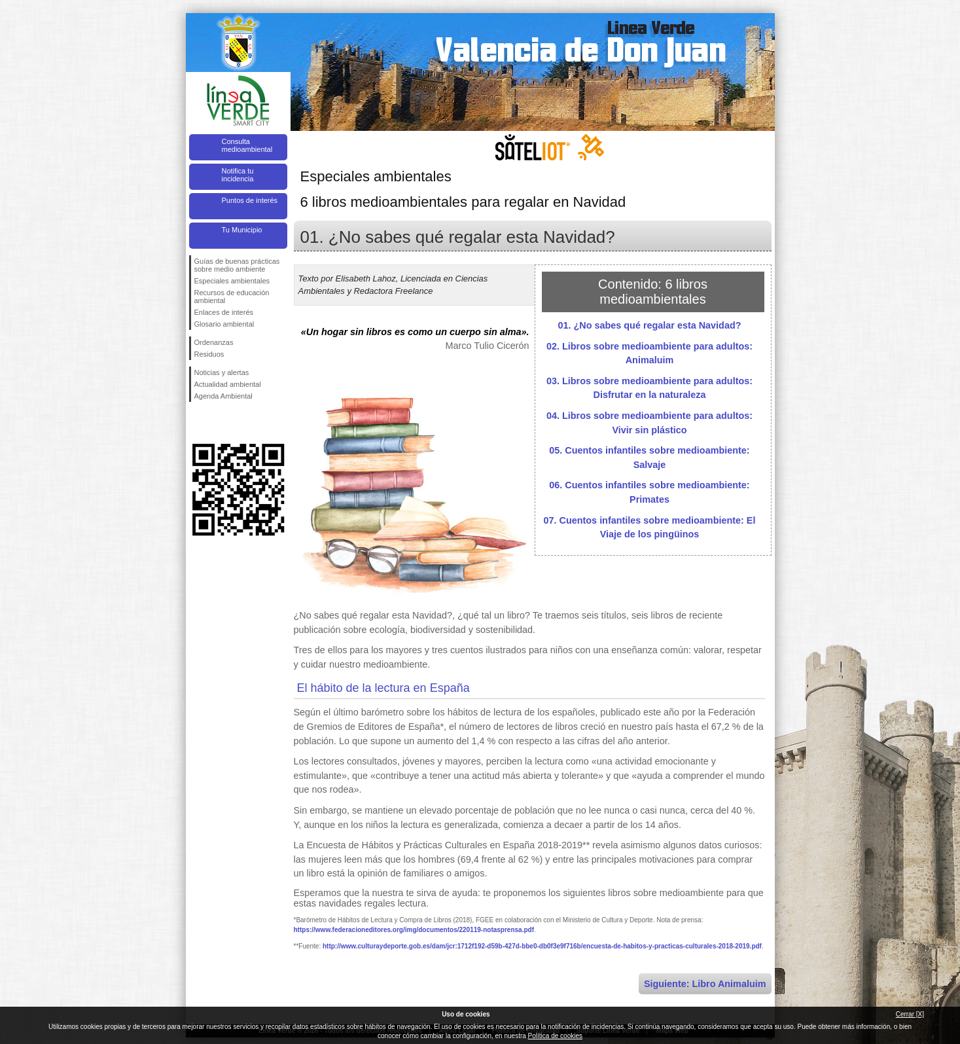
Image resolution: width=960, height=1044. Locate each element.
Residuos (209, 354)
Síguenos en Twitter (218, 423)
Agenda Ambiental (223, 396)
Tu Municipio (242, 230)
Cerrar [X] (910, 1014)
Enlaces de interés (224, 312)
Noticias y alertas (221, 372)
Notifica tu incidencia (238, 175)
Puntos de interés (250, 200)
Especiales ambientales (232, 281)
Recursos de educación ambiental (232, 296)
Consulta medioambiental (247, 145)
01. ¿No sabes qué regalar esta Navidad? (649, 325)
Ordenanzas (214, 342)
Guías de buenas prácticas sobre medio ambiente (237, 265)
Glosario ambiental (224, 324)
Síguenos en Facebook (197, 423)
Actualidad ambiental (227, 384)
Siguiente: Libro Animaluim (705, 984)
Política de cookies (555, 1035)
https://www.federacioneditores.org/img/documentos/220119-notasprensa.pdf (414, 929)
